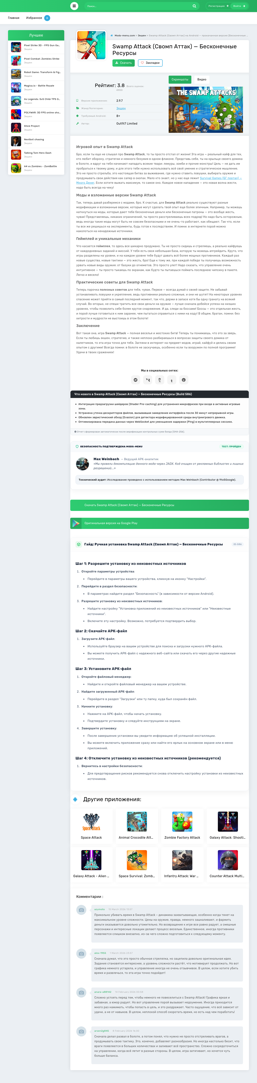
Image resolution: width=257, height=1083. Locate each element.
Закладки (150, 63)
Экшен (121, 108)
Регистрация (219, 6)
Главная (13, 18)
